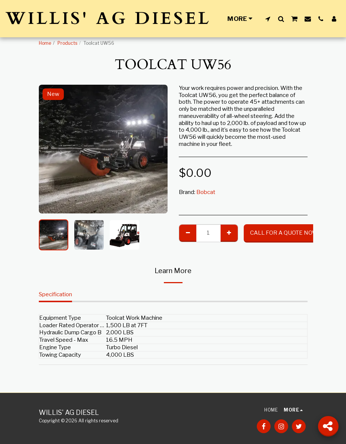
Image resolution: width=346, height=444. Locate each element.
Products (67, 43)
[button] (268, 18)
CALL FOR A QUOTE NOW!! (285, 232)
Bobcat (205, 192)
